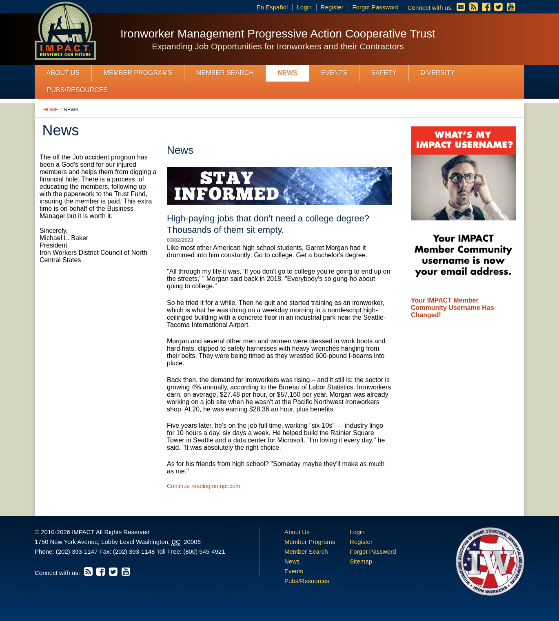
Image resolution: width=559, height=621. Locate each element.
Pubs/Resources (77, 89)
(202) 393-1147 (77, 551)
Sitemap (361, 561)
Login (304, 7)
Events (334, 72)
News (287, 72)
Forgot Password (375, 7)
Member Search (225, 72)
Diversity (437, 72)
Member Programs (138, 72)
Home (51, 110)
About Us (63, 72)
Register (332, 7)
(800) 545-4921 (204, 551)
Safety (384, 72)
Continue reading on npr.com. (204, 486)
